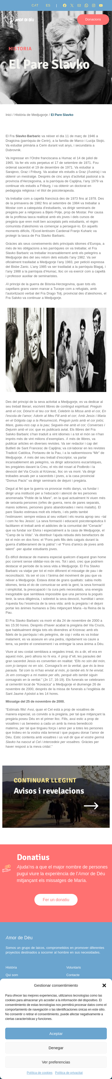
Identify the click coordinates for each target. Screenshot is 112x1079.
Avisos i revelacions (49, 791)
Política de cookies (39, 1073)
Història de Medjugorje (31, 115)
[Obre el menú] (72, 20)
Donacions (93, 19)
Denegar (56, 1048)
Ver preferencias (56, 1062)
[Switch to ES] (48, 5)
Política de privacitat (69, 1073)
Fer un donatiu (56, 899)
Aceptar (56, 1033)
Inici (9, 115)
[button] (104, 985)
